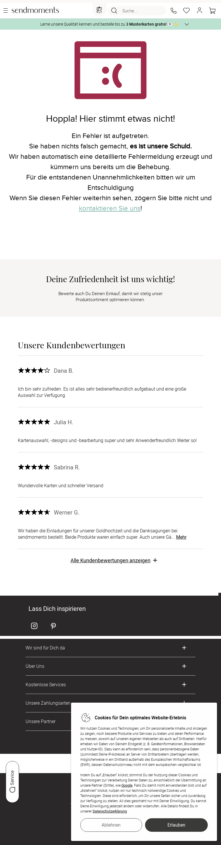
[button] (173, 11)
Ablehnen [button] (111, 825)
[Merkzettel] (186, 11)
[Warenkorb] (212, 11)
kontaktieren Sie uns (109, 208)
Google (126, 785)
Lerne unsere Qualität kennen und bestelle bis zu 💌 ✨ (109, 24)
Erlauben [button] (176, 825)
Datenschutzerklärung (110, 811)
